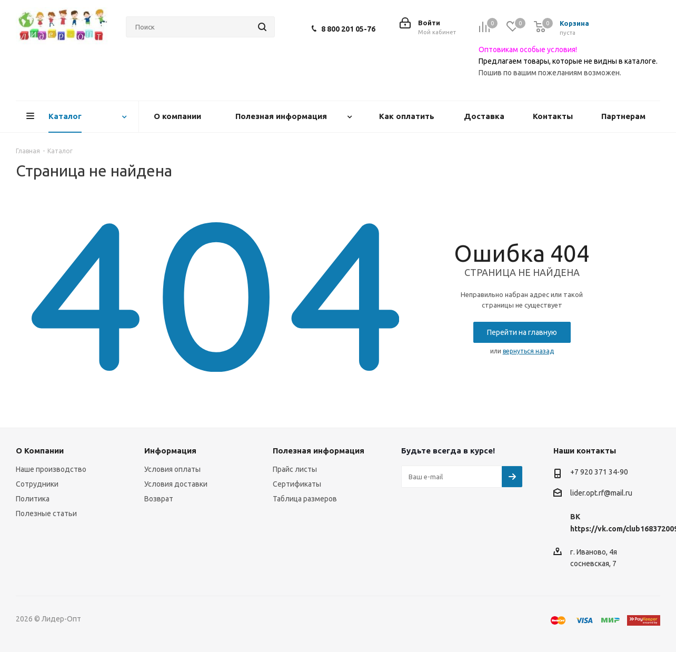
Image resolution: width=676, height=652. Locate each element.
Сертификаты (297, 484)
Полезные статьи (46, 513)
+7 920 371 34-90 (599, 472)
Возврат (158, 499)
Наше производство (51, 469)
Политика (32, 499)
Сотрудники (37, 484)
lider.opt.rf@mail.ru (601, 493)
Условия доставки (175, 484)
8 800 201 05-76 (348, 29)
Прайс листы (295, 469)
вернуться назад (528, 351)
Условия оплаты (172, 469)
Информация (170, 450)
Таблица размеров (305, 499)
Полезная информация (318, 450)
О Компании (40, 450)
